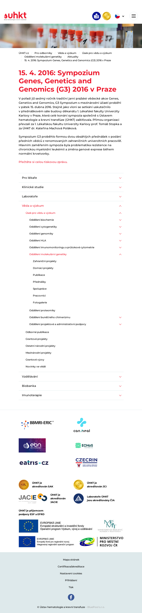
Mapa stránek (71, 559)
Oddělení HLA (37, 240)
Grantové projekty (37, 338)
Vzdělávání (30, 376)
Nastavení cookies (71, 573)
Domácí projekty (43, 268)
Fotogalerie (40, 302)
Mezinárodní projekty (38, 352)
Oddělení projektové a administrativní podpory (57, 324)
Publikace (39, 274)
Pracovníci (39, 295)
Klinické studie (33, 187)
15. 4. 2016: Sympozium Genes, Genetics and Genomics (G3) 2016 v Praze (67, 60)
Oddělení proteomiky (42, 310)
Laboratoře (30, 196)
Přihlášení (71, 580)
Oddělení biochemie (41, 219)
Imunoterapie (32, 395)
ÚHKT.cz (24, 53)
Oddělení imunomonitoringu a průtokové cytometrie (61, 247)
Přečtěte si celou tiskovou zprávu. (43, 162)
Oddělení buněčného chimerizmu (49, 317)
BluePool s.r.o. (96, 607)
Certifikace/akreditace (71, 566)
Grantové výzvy (35, 359)
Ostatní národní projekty (40, 345)
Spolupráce (40, 288)
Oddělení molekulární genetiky (43, 56)
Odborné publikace (37, 332)
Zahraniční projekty (44, 261)
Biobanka (29, 386)
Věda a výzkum (67, 53)
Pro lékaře (29, 178)
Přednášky (39, 281)
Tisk (71, 587)
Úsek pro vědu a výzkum (97, 53)
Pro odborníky (43, 53)
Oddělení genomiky (41, 233)
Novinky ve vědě (36, 366)
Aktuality (72, 56)
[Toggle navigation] (133, 16)
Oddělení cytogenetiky (43, 226)
